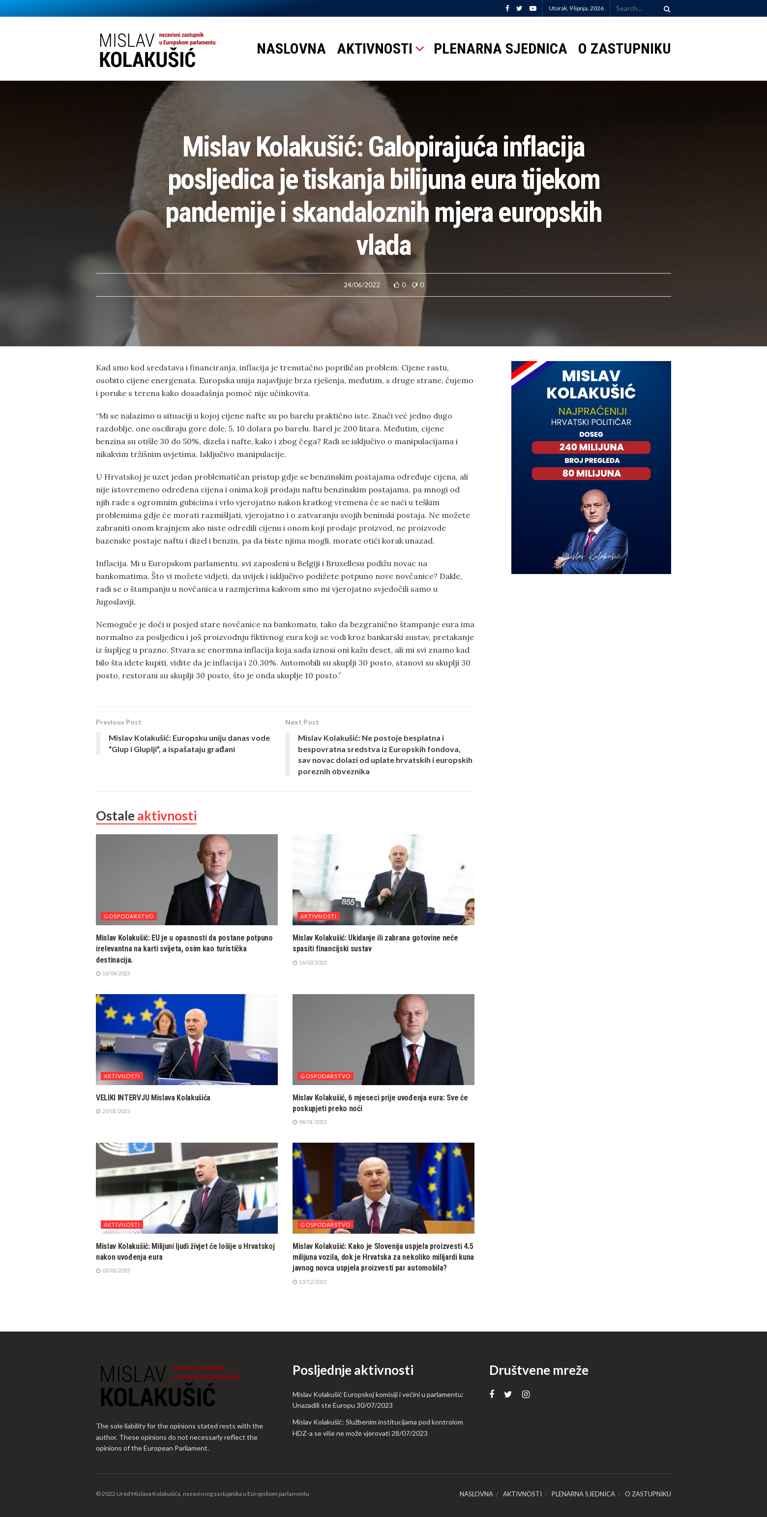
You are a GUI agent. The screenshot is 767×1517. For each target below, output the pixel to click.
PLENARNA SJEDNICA (500, 48)
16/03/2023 (309, 962)
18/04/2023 (113, 973)
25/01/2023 (113, 1111)
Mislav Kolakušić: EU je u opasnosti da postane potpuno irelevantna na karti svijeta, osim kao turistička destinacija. (184, 949)
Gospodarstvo (129, 916)
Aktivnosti (318, 916)
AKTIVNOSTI (375, 48)
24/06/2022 (362, 285)
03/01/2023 (113, 1270)
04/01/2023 (309, 1122)
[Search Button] (665, 8)
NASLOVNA (291, 48)
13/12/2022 (309, 1281)
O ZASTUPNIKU (624, 48)
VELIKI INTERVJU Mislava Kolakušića (153, 1097)
